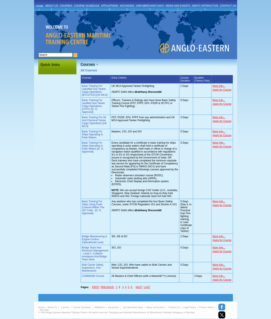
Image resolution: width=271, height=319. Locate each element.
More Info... (219, 86)
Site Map (44, 310)
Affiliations (99, 307)
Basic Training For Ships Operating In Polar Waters (92, 134)
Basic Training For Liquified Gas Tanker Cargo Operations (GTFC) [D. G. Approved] (93, 106)
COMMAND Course (93, 276)
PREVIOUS (107, 287)
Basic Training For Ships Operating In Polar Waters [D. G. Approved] (93, 147)
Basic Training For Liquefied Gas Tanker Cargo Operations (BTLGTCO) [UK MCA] (95, 90)
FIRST (95, 287)
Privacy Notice (206, 307)
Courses (65, 307)
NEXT (139, 287)
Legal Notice (189, 307)
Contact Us (174, 307)
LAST (147, 287)
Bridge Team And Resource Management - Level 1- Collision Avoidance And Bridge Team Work (95, 253)
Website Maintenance (135, 312)
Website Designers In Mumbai (179, 312)
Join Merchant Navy (133, 307)
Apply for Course (222, 89)
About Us (52, 307)
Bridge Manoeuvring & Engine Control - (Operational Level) (94, 239)
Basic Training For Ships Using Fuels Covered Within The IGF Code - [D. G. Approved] (93, 207)
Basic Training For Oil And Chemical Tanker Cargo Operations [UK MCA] (94, 122)
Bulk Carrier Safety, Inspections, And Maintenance (93, 267)
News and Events (155, 307)
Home (41, 307)
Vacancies (113, 307)
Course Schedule (82, 307)
